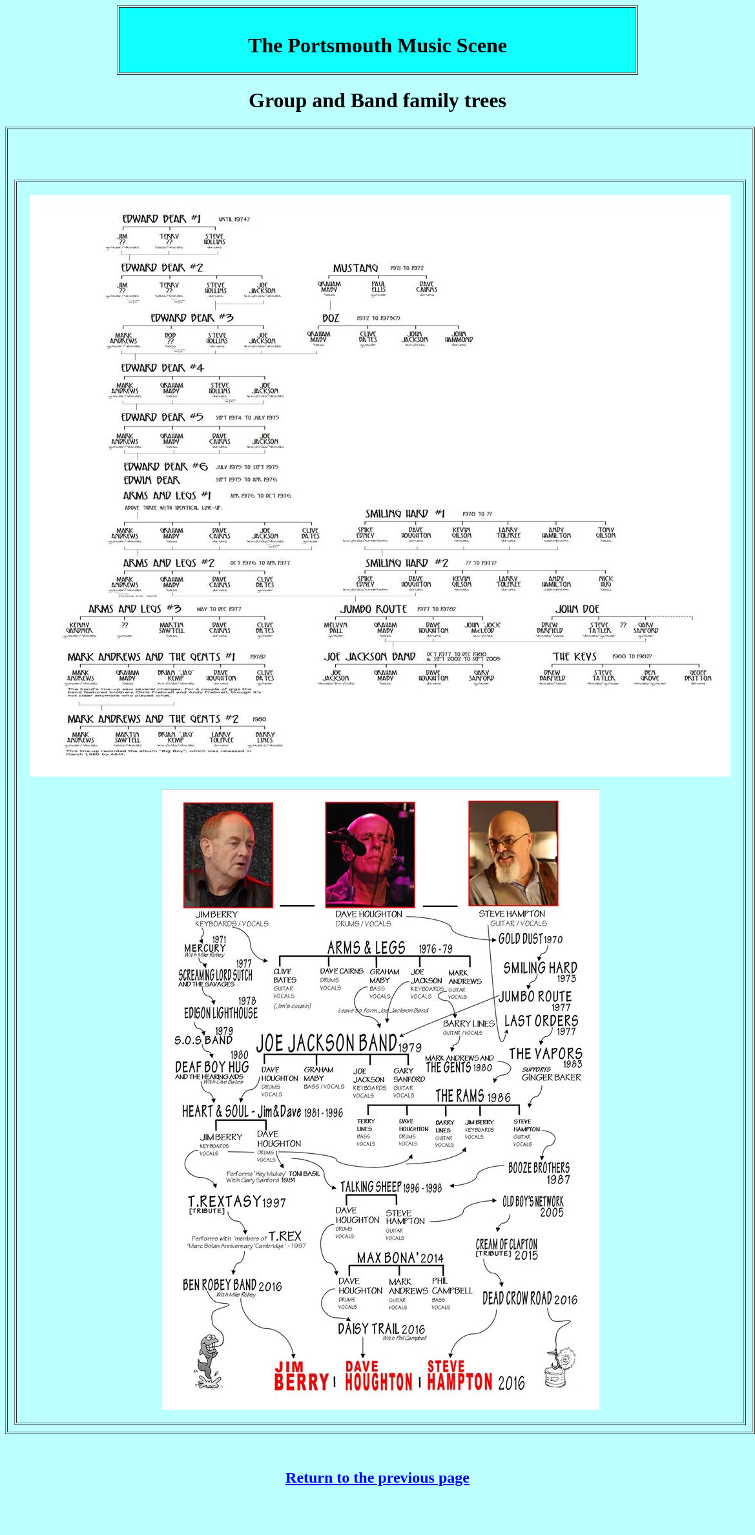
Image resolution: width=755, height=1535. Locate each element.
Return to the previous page (377, 1477)
